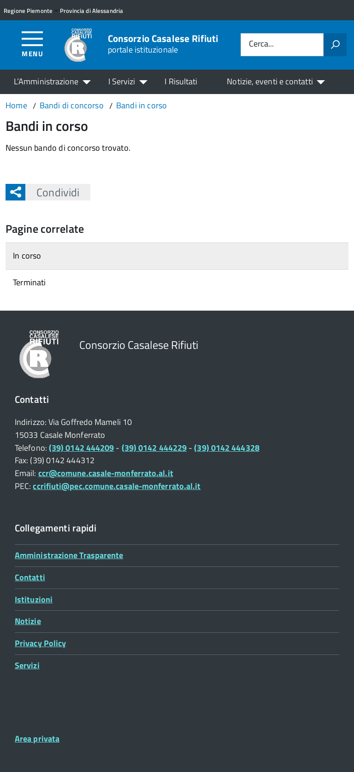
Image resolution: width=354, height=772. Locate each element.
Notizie (28, 621)
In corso (27, 255)
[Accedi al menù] (32, 43)
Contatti (30, 577)
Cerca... (261, 44)
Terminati (29, 282)
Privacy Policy (40, 643)
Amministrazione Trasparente (69, 555)
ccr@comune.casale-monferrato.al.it (105, 473)
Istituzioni (34, 599)
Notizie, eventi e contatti (270, 81)
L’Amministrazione (46, 81)
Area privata (37, 738)
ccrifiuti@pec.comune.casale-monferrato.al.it (117, 486)
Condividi (52, 192)
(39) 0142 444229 (154, 448)
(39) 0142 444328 (226, 448)
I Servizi (122, 81)
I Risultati (181, 81)
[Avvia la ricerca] (335, 44)
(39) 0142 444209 (81, 448)
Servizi (27, 665)
